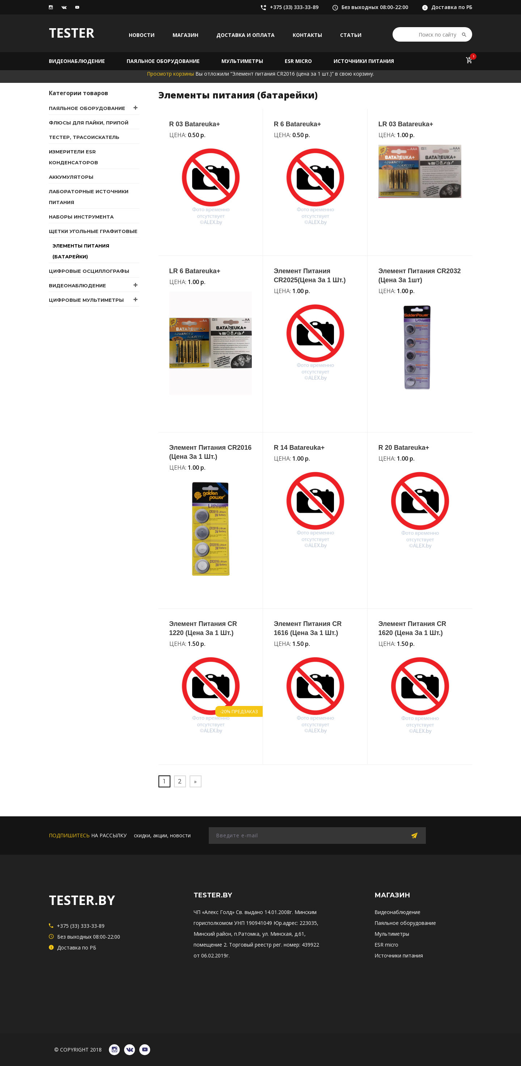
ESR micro (298, 61)
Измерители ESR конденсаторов (73, 157)
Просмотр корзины (170, 73)
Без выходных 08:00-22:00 (370, 7)
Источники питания (364, 61)
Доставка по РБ (447, 7)
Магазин (185, 34)
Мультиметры (242, 61)
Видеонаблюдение (77, 61)
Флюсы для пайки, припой (88, 123)
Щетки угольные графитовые (93, 231)
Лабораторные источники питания (88, 197)
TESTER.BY (82, 900)
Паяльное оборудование (163, 61)
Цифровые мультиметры (86, 300)
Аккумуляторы (71, 177)
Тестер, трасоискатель (84, 137)
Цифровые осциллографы (89, 271)
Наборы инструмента (81, 217)
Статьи (350, 34)
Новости (141, 34)
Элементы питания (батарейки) (80, 251)
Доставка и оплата (245, 34)
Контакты (307, 34)
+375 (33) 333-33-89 (289, 7)
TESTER (71, 33)
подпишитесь (69, 835)
